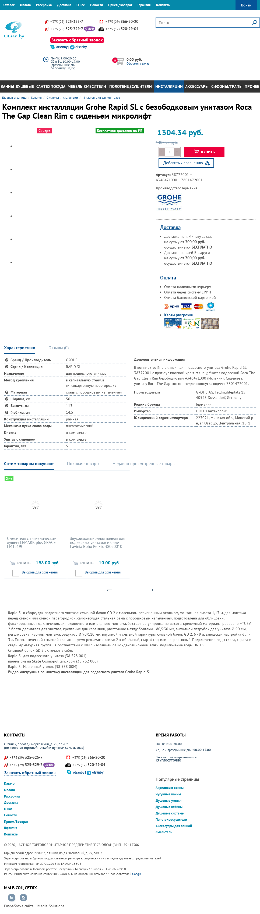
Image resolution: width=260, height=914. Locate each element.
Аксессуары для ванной (174, 826)
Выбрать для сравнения (40, 572)
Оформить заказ (138, 63)
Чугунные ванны (168, 794)
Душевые (25, 86)
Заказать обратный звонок (77, 39)
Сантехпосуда (50, 86)
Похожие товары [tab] (83, 463)
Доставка (64, 5)
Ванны (7, 86)
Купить (204, 152)
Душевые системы (170, 813)
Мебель (75, 86)
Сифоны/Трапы (227, 86)
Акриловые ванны (170, 787)
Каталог (9, 5)
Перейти (12, 898)
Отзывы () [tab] (58, 347)
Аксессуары (197, 86)
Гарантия (144, 5)
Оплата (25, 5)
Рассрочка (44, 5)
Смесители (95, 86)
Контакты (163, 5)
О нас (80, 5)
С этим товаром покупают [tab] (29, 463)
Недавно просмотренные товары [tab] (144, 463)
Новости (96, 5)
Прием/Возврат (120, 5)
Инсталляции (169, 86)
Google (137, 874)
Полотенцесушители (130, 86)
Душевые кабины (169, 807)
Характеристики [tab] (19, 347)
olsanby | (63, 47)
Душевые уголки (168, 800)
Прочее (252, 86)
